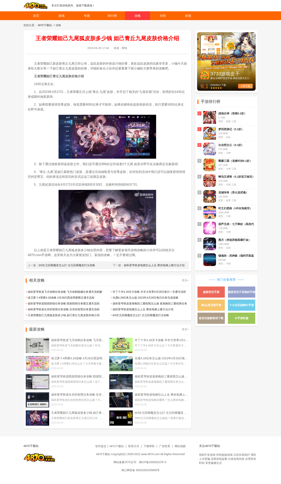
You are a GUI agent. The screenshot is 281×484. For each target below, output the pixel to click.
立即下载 (245, 86)
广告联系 (164, 446)
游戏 (61, 15)
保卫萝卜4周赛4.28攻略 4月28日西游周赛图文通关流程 (61, 297)
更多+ (185, 280)
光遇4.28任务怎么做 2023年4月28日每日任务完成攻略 (146, 297)
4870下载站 (45, 25)
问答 (163, 15)
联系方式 (133, 446)
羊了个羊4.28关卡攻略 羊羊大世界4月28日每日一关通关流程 (149, 291)
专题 (87, 15)
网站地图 (180, 446)
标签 (188, 15)
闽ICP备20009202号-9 (152, 462)
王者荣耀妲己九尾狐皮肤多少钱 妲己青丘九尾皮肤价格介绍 (64, 315)
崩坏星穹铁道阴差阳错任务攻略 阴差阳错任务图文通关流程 (64, 303)
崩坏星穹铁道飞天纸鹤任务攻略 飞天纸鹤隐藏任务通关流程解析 (64, 292)
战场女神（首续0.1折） (232, 113)
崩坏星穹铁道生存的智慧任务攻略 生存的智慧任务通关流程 (64, 309)
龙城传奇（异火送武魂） (233, 192)
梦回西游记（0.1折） (231, 129)
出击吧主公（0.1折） (231, 145)
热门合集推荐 (226, 279)
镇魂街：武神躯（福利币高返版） (236, 256)
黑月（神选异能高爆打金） (234, 239)
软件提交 (100, 446)
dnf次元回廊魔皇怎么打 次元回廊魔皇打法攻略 (61, 265)
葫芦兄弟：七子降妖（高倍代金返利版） (236, 224)
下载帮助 (149, 446)
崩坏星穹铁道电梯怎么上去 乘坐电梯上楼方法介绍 (149, 265)
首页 (36, 15)
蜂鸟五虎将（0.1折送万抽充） (236, 176)
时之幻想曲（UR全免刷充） (235, 208)
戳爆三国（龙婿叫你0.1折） (235, 160)
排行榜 (112, 15)
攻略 (137, 15)
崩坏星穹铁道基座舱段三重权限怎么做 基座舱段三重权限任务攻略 (149, 304)
